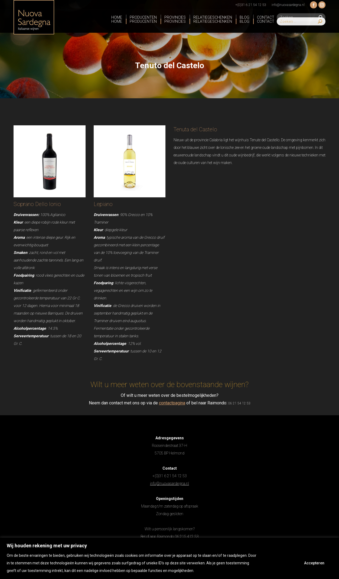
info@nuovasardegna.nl (169, 483)
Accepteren (314, 563)
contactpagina (172, 402)
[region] (169, 558)
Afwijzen (278, 563)
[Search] (301, 27)
